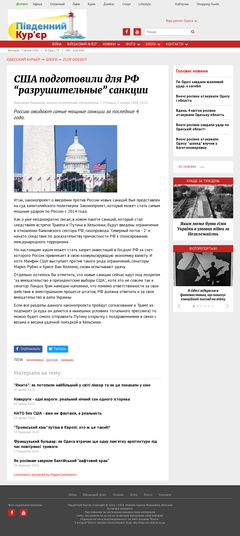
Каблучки (182, 4)
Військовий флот (82, 44)
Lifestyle (145, 4)
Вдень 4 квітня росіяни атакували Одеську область (200, 112)
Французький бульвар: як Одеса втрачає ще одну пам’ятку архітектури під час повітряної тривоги (85, 444)
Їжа (165, 4)
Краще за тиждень (203, 181)
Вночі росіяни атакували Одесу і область (203, 98)
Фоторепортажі (203, 248)
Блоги (153, 44)
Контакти (177, 44)
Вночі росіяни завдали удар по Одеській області (202, 126)
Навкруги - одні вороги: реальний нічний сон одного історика (72, 399)
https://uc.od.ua (47, 25)
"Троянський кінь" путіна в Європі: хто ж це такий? (62, 427)
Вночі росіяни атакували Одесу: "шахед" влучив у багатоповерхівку (197, 143)
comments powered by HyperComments (45, 474)
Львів (76, 4)
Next (227, 306)
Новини (111, 44)
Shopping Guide (208, 4)
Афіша (37, 4)
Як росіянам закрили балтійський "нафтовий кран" (61, 460)
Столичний (57, 4)
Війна (57, 44)
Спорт (126, 4)
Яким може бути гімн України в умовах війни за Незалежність (203, 229)
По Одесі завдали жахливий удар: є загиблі (199, 83)
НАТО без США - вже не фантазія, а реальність (58, 413)
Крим (91, 4)
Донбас (108, 4)
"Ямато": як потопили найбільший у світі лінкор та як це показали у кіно (82, 385)
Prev (179, 306)
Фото (133, 44)
